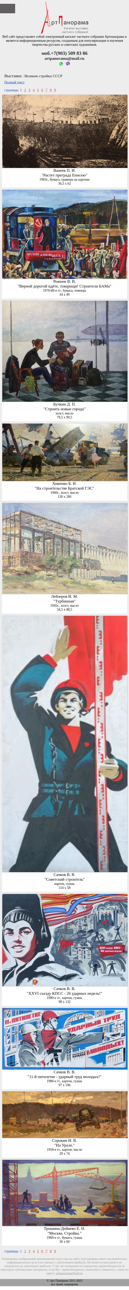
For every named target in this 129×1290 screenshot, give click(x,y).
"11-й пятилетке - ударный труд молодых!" (65, 1076)
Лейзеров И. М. (64, 596)
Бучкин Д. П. (64, 404)
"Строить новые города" (64, 409)
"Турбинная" (65, 601)
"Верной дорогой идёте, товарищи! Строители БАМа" (64, 286)
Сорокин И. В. (64, 1140)
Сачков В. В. (64, 874)
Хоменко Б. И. (64, 483)
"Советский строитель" (64, 879)
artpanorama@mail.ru (69, 1273)
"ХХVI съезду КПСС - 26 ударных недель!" (64, 993)
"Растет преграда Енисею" (64, 175)
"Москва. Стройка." (64, 1233)
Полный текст (14, 82)
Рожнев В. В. (64, 281)
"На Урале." (64, 1145)
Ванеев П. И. (64, 170)
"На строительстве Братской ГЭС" (64, 488)
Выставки (13, 76)
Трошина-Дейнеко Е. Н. (64, 1228)
